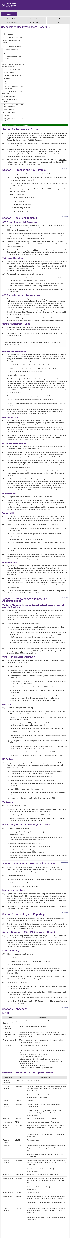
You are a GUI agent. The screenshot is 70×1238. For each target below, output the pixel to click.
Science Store (33, 379)
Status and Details (35, 19)
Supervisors (7, 78)
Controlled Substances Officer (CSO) (13, 75)
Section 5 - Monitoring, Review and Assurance (13, 92)
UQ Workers (7, 81)
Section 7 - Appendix (8, 112)
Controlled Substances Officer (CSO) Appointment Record (13, 105)
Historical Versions (11, 22)
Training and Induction (10, 54)
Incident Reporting (9, 109)
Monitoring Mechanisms (10, 96)
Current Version (11, 19)
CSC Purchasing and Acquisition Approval (12, 57)
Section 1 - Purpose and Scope (12, 37)
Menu (9, 14)
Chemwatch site (12, 439)
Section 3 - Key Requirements (11, 46)
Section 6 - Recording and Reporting (10, 100)
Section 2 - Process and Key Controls (11, 41)
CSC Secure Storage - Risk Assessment (11, 50)
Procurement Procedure (22, 314)
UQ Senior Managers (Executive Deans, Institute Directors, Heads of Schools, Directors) (13, 71)
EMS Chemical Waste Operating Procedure (31, 502)
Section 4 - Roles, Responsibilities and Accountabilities (13, 65)
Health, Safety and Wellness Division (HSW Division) (13, 87)
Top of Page (64, 168)
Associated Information (58, 19)
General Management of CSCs (12, 61)
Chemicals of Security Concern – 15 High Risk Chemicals (13, 119)
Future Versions (34, 22)
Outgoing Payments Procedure (53, 320)
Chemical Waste (59, 792)
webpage (39, 140)
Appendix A (62, 160)
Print (58, 22)
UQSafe (35, 250)
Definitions (7, 115)
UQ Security (7, 83)
